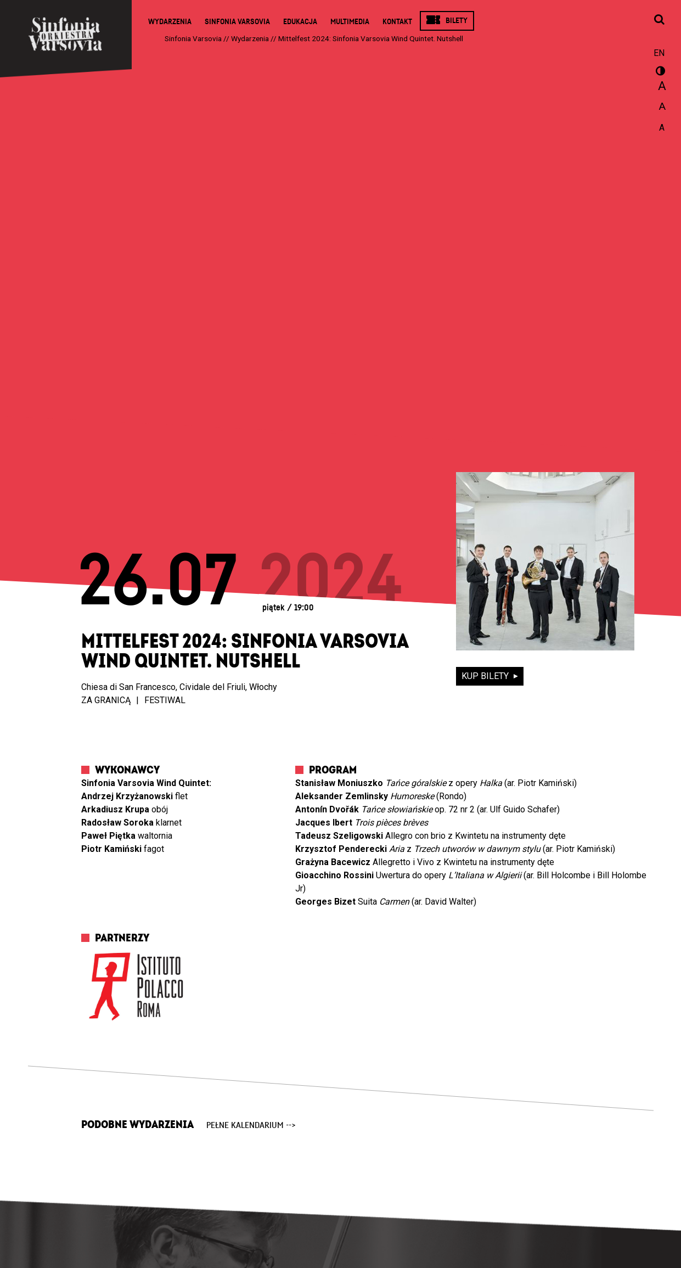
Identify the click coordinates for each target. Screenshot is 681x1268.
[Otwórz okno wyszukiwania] (659, 20)
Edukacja (300, 22)
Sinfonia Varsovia (237, 22)
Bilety (457, 20)
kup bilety (486, 676)
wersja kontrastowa (659, 72)
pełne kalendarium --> (251, 1125)
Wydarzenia (170, 22)
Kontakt (397, 22)
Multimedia (349, 22)
